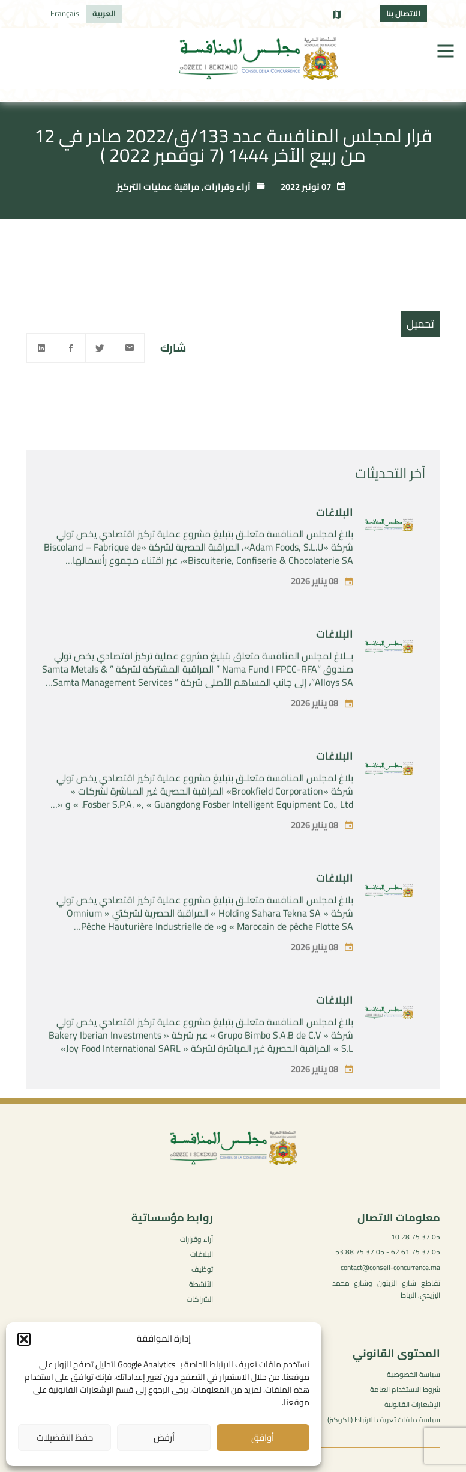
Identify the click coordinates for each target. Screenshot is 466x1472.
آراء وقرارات (227, 186)
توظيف (202, 1269)
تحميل (420, 324)
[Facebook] (71, 348)
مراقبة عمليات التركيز (158, 186)
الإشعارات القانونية (412, 1404)
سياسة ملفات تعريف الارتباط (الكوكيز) (383, 1419)
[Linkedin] (41, 348)
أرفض (164, 1437)
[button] (24, 1339)
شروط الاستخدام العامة (405, 1389)
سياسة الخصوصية (413, 1374)
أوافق (262, 1437)
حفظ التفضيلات (65, 1437)
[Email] (130, 348)
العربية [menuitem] (104, 13)
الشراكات (200, 1299)
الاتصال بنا (403, 13)
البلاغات (334, 531)
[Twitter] (100, 348)
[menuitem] (104, 14)
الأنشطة (201, 1284)
